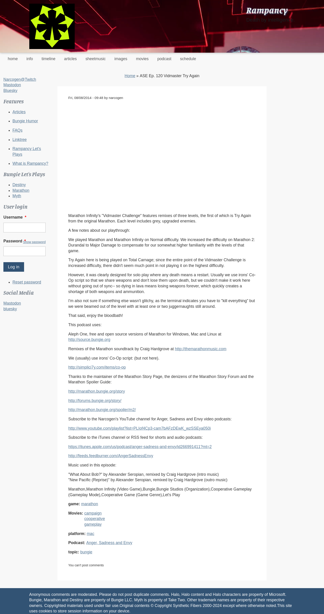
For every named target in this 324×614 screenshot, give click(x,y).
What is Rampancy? (30, 163)
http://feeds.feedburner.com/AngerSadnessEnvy (110, 456)
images (120, 59)
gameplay (92, 524)
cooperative (94, 518)
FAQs (17, 130)
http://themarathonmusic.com (200, 349)
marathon (89, 504)
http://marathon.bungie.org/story (96, 391)
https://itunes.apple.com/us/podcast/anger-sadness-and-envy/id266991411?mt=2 (140, 446)
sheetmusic (95, 59)
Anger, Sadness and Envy (109, 542)
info (30, 59)
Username (15, 217)
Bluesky (10, 90)
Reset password (26, 282)
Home (130, 76)
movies (142, 59)
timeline (48, 59)
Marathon (20, 190)
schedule (188, 59)
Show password (34, 242)
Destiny (19, 184)
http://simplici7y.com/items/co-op (97, 367)
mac (90, 533)
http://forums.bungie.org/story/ (94, 400)
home (13, 59)
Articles (19, 112)
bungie (86, 552)
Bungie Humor (25, 121)
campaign (92, 513)
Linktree (19, 139)
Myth (16, 196)
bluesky (10, 309)
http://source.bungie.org (89, 339)
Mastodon (12, 85)
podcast (164, 59)
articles (70, 59)
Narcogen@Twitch (19, 79)
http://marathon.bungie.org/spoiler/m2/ (102, 409)
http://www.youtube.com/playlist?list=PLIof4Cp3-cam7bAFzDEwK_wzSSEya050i (139, 428)
